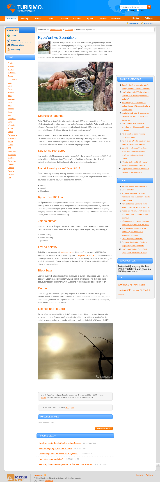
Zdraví (38, 18)
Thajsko (141, 285)
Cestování (11, 18)
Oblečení (64, 18)
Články (132, 11)
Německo (11, 125)
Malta (10, 122)
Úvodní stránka (56, 30)
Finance (102, 18)
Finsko (10, 89)
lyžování (134, 285)
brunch (121, 295)
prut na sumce (67, 252)
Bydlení (90, 18)
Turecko (11, 171)
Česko (10, 76)
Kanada (11, 109)
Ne (72, 407)
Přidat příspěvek (103, 428)
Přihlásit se (133, 23)
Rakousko (12, 138)
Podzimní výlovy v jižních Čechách (55, 448)
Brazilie (11, 69)
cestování (135, 290)
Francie (11, 92)
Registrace (148, 23)
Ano (67, 407)
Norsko (10, 128)
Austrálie (11, 66)
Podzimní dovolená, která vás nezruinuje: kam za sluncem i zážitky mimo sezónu (136, 196)
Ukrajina (11, 174)
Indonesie (11, 99)
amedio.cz (49, 481)
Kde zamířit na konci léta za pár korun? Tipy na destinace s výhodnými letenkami (134, 231)
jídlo (128, 290)
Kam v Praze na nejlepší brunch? (135, 186)
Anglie (10, 63)
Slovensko (12, 151)
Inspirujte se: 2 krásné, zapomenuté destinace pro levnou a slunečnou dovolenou (135, 116)
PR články (69, 30)
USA (9, 177)
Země (142, 11)
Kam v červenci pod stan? (51, 459)
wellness (123, 284)
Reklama (149, 18)
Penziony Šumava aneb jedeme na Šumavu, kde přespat (65, 464)
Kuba (10, 112)
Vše (124, 11)
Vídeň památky (128, 190)
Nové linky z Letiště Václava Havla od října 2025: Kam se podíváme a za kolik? (135, 95)
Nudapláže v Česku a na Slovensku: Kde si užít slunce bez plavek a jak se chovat (136, 214)
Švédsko (11, 158)
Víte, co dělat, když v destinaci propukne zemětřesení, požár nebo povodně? (135, 126)
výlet (147, 290)
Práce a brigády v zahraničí (132, 239)
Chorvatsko (12, 79)
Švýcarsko (12, 161)
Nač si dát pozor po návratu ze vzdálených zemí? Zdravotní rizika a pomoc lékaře (136, 106)
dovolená (122, 290)
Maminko (77, 18)
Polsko (10, 132)
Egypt (10, 86)
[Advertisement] (135, 53)
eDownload (116, 18)
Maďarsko (12, 119)
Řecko (10, 141)
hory (142, 290)
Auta (51, 18)
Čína (9, 83)
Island (10, 102)
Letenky (24, 18)
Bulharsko (12, 73)
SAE (9, 148)
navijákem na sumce (85, 255)
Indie (9, 96)
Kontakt (136, 18)
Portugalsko (12, 135)
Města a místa (17, 45)
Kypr (9, 115)
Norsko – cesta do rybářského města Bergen (60, 443)
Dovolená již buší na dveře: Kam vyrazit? (58, 454)
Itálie (9, 105)
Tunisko (11, 168)
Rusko (10, 145)
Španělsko (12, 155)
